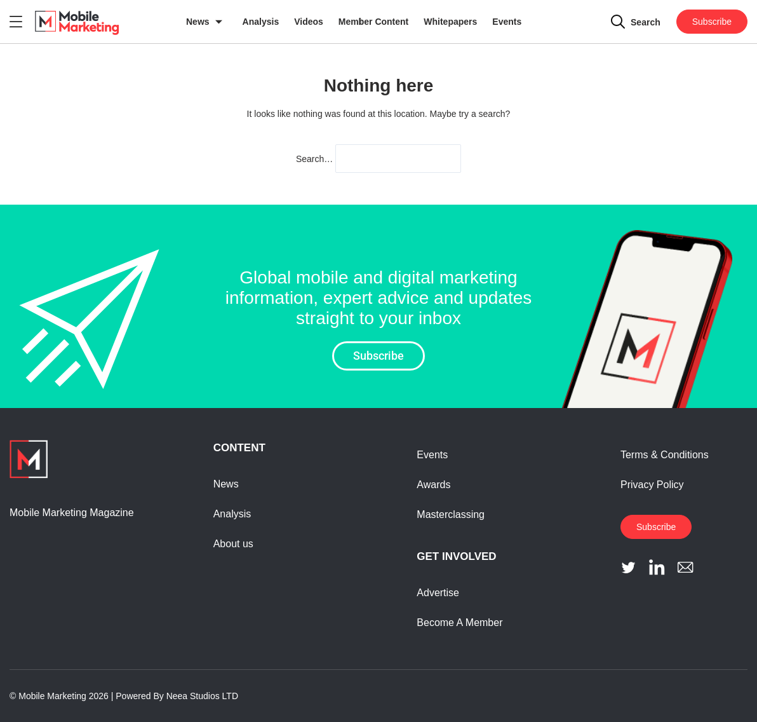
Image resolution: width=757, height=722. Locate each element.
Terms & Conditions (664, 454)
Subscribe (712, 22)
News (198, 22)
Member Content (373, 22)
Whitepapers (450, 22)
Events (506, 22)
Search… (314, 159)
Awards (433, 484)
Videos (308, 22)
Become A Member (459, 622)
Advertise (438, 592)
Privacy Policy (652, 484)
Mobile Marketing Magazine (72, 512)
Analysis (261, 22)
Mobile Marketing (52, 696)
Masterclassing (451, 514)
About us (233, 543)
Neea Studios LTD (202, 696)
